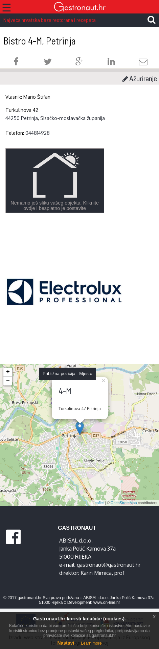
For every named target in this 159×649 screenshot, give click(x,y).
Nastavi (65, 643)
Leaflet (98, 503)
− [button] (8, 381)
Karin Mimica (96, 572)
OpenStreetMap (124, 503)
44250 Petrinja (21, 118)
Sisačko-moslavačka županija (72, 118)
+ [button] (8, 372)
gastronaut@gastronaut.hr (108, 564)
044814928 (37, 133)
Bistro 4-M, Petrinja (39, 41)
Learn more (91, 643)
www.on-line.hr (106, 602)
